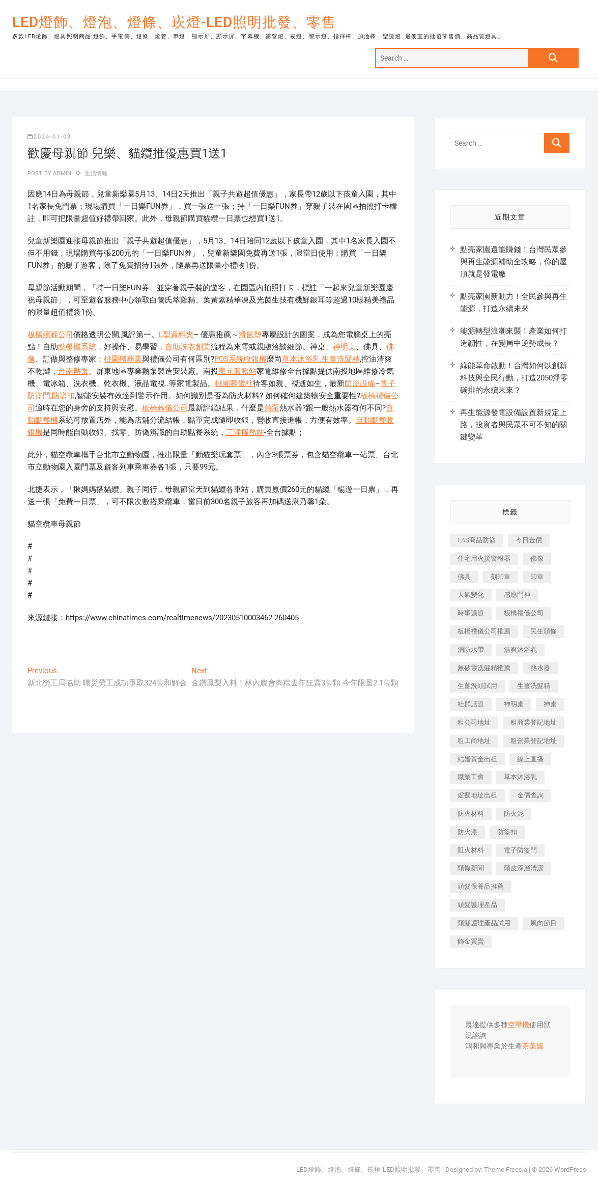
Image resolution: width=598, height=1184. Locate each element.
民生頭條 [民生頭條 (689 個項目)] (543, 631)
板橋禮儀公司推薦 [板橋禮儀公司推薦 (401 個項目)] (484, 631)
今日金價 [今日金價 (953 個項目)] (529, 540)
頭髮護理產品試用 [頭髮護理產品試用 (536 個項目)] (484, 923)
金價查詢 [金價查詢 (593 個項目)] (530, 795)
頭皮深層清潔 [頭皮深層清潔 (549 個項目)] (524, 868)
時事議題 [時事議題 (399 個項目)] (471, 613)
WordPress (570, 1169)
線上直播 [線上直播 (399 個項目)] (530, 759)
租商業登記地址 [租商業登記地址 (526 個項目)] (533, 722)
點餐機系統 (77, 346)
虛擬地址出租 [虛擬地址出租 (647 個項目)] (477, 795)
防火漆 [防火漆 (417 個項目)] (467, 832)
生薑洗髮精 (341, 359)
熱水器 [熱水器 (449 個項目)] (540, 668)
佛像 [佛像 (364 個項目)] (537, 558)
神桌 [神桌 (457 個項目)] (550, 704)
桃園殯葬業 (123, 359)
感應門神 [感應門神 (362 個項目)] (517, 594)
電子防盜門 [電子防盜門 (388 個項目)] (520, 850)
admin (61, 173)
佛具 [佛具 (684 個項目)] (464, 577)
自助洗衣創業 (188, 346)
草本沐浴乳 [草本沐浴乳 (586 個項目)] (520, 777)
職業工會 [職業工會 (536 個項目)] (471, 777)
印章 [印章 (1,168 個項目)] (537, 577)
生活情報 (96, 173)
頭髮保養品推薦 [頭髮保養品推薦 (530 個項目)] (481, 886)
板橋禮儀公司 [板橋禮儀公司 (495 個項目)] (524, 613)
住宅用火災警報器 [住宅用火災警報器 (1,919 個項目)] (484, 558)
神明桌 (344, 346)
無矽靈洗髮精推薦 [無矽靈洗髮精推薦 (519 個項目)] (484, 668)
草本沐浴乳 (301, 359)
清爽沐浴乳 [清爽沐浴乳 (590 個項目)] (520, 649)
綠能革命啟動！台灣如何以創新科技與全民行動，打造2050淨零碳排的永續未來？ (514, 378)
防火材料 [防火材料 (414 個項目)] (471, 813)
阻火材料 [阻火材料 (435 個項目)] (471, 850)
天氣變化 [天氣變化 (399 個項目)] (471, 594)
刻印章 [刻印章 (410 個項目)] (500, 577)
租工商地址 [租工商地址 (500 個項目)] (474, 741)
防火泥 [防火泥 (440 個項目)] (514, 813)
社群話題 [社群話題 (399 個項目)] (471, 704)
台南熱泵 (73, 371)
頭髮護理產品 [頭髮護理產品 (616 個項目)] (477, 904)
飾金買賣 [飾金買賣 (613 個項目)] (471, 941)
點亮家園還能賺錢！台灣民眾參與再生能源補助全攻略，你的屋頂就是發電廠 (513, 262)
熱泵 (271, 407)
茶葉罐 (533, 1046)
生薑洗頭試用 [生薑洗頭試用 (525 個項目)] (477, 686)
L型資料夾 (176, 334)
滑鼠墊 (250, 334)
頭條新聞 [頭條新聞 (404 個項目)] (471, 868)
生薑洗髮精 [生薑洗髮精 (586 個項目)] (533, 686)
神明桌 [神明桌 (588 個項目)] (514, 704)
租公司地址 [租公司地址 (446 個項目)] (474, 722)
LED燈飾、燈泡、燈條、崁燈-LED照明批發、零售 (174, 22)
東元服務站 (237, 371)
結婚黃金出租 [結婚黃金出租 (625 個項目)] (477, 759)
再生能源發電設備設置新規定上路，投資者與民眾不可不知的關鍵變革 (513, 425)
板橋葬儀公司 (165, 407)
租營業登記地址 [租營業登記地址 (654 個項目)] (533, 741)
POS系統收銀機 (240, 359)
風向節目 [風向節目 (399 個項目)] (543, 923)
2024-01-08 (49, 136)
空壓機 (518, 1025)
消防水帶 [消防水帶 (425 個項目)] (471, 649)
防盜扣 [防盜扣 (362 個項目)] (507, 832)
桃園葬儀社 (234, 383)
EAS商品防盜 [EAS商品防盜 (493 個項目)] (477, 540)
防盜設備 (360, 383)
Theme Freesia (505, 1169)
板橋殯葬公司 (50, 334)
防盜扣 (63, 395)
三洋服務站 (245, 432)
